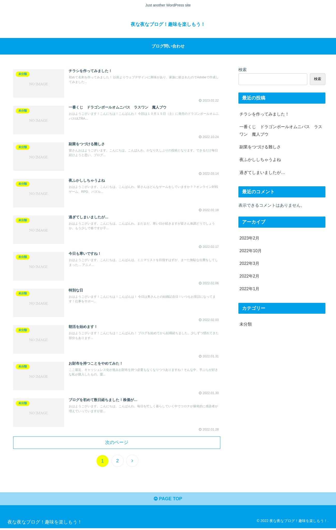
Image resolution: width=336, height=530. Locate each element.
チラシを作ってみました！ (264, 113)
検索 (242, 69)
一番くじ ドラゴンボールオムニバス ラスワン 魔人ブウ (280, 130)
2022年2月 (249, 276)
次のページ (116, 444)
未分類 (245, 324)
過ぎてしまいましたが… (262, 172)
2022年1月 (249, 288)
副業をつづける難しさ (260, 146)
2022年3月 (249, 263)
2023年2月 (249, 237)
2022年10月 (250, 250)
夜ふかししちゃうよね (260, 159)
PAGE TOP (168, 500)
